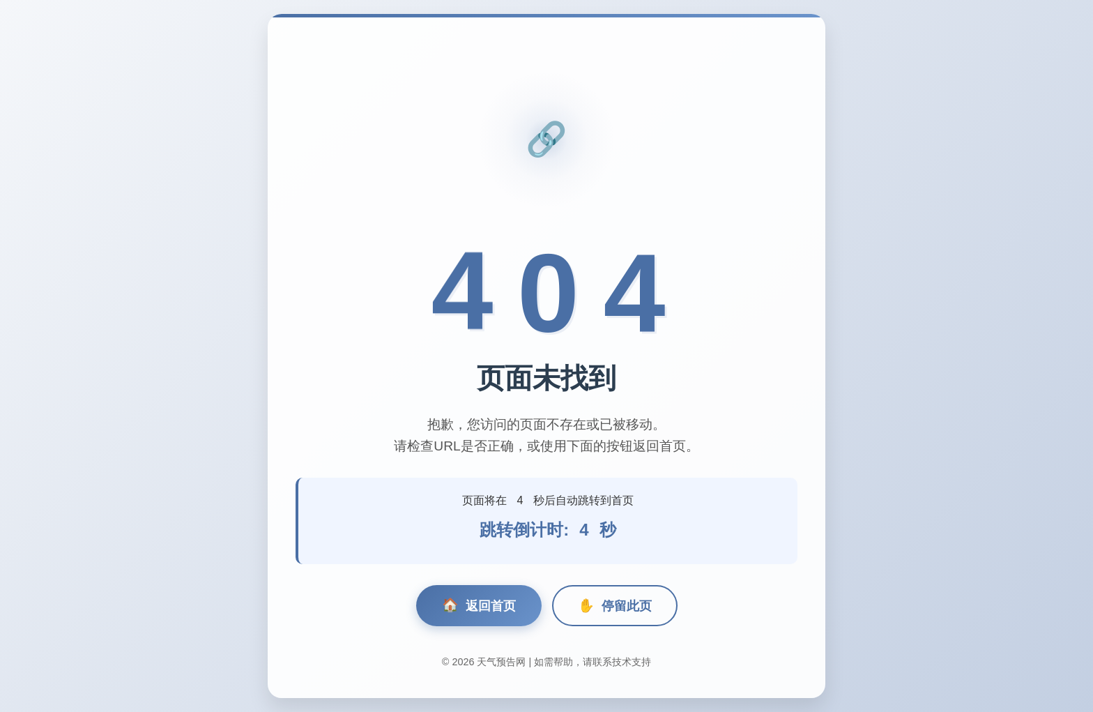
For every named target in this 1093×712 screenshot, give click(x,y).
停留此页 (615, 606)
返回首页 (479, 605)
